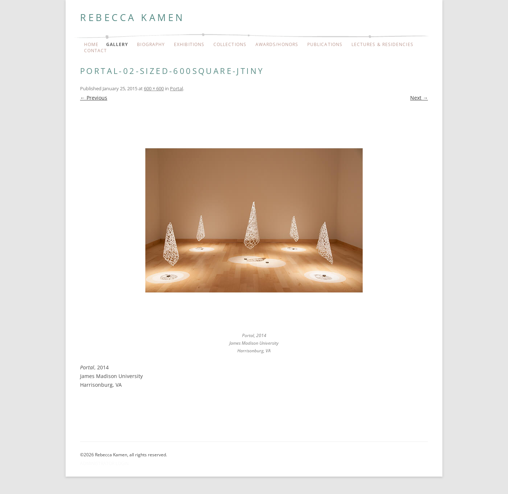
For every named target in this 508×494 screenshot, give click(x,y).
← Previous (93, 97)
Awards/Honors (276, 44)
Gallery (117, 44)
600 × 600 (154, 88)
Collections (229, 44)
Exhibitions (189, 44)
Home (91, 44)
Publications (324, 44)
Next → (419, 97)
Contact (95, 51)
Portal (176, 88)
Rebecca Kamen (132, 17)
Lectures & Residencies (382, 44)
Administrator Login (104, 463)
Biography (151, 44)
